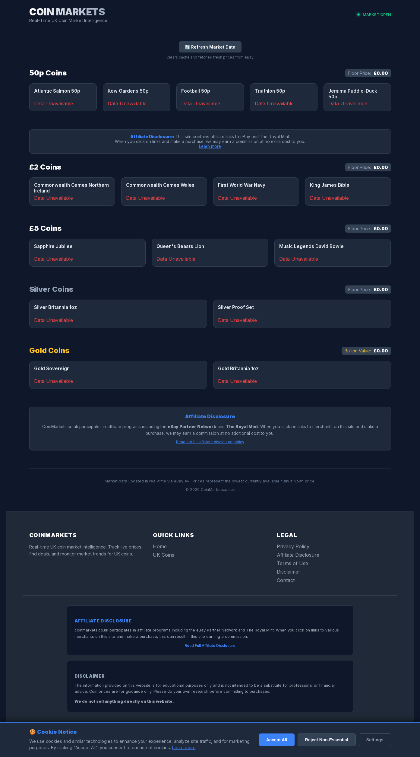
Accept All (276, 739)
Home (160, 546)
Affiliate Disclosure (298, 555)
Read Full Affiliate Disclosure (210, 645)
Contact (286, 580)
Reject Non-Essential (326, 739)
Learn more (210, 146)
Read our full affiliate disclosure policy (210, 442)
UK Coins (163, 555)
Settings (375, 739)
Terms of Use (292, 563)
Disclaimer (288, 572)
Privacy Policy (293, 546)
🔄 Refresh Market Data (210, 46)
